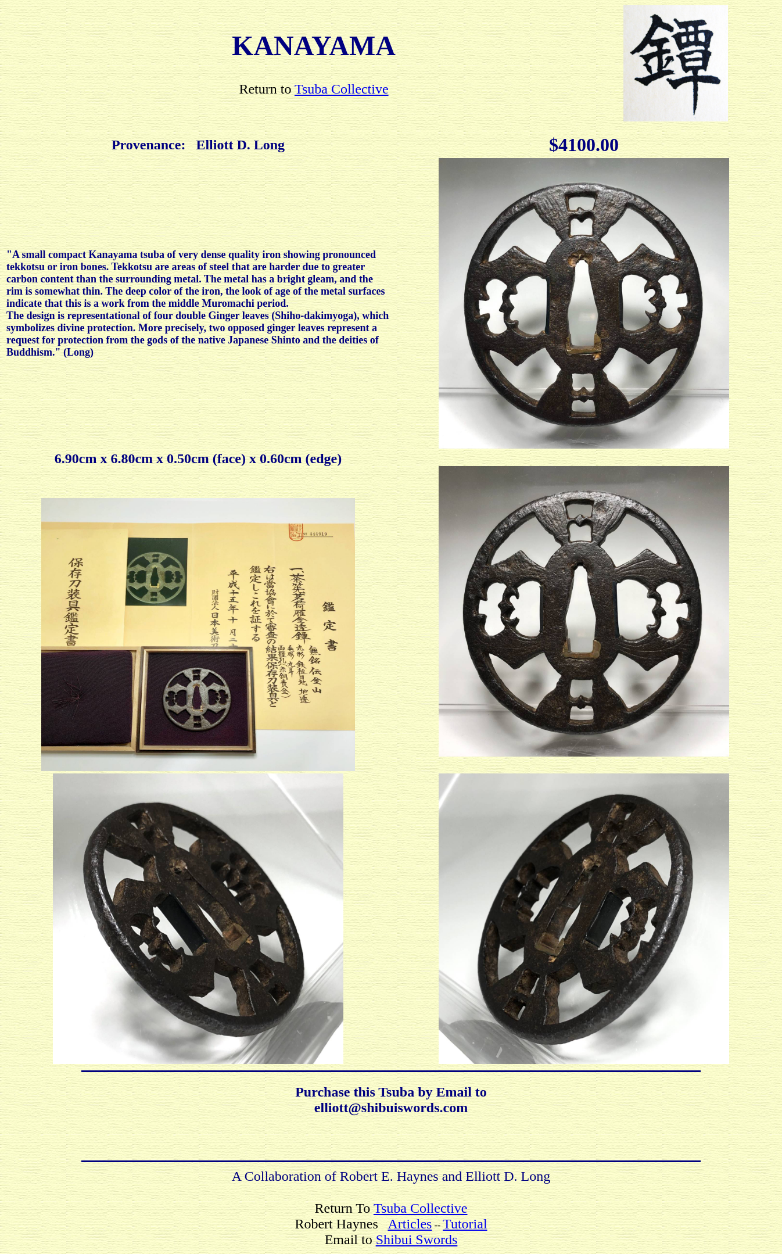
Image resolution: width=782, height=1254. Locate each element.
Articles (410, 1223)
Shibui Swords (417, 1239)
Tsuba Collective (342, 88)
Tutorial (465, 1223)
